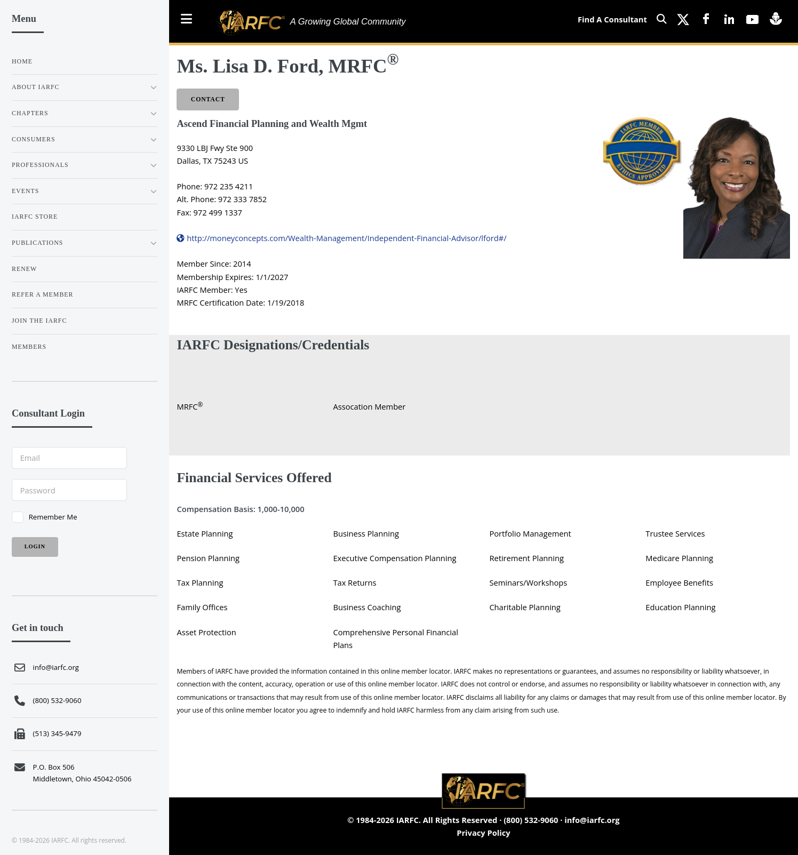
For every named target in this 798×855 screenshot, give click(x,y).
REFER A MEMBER (42, 294)
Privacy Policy (483, 832)
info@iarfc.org (591, 819)
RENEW (24, 269)
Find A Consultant (612, 19)
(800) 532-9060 (531, 819)
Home (22, 61)
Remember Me (53, 517)
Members (29, 346)
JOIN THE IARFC (39, 320)
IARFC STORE (35, 216)
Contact (208, 99)
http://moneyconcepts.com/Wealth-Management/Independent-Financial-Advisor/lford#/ (341, 238)
